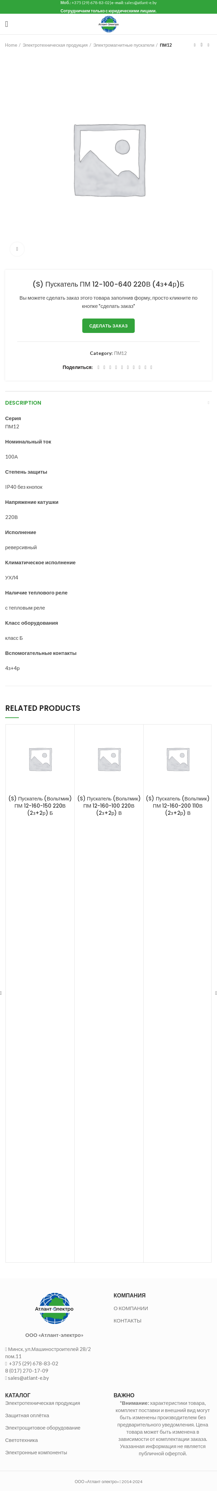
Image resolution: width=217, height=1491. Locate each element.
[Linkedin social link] (122, 367)
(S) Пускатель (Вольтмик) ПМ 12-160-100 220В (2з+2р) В (109, 806)
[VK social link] (140, 367)
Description (23, 403)
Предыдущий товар (194, 45)
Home (11, 45)
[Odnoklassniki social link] (128, 367)
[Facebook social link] (98, 367)
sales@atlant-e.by (28, 1378)
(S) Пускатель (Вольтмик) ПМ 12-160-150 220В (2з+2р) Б (40, 806)
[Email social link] (110, 367)
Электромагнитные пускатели (123, 45)
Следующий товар (208, 45)
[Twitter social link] (104, 367)
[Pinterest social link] (116, 367)
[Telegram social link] (145, 367)
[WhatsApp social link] (134, 367)
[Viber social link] (151, 367)
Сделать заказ (108, 325)
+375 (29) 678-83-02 (33, 1363)
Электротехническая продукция (55, 45)
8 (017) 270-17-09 (26, 1370)
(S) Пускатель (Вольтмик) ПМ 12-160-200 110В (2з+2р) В (177, 806)
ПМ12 (166, 45)
